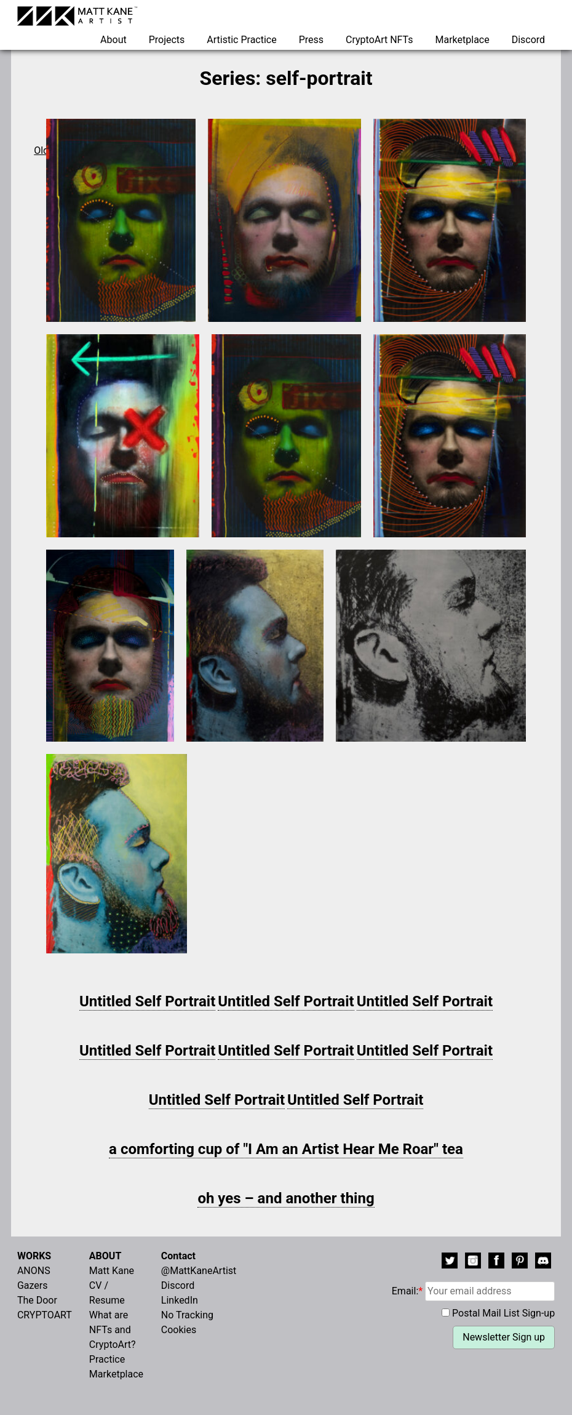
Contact (178, 1256)
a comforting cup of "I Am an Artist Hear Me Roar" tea (286, 1149)
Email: (473, 1291)
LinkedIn (179, 1300)
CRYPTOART (44, 1315)
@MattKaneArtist (198, 1271)
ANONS (33, 1271)
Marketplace (462, 40)
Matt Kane (111, 1271)
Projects (167, 40)
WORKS (34, 1256)
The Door (37, 1300)
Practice (107, 1359)
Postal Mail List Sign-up (503, 1313)
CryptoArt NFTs (379, 40)
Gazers (32, 1285)
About (113, 40)
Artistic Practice (241, 40)
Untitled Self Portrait (147, 1001)
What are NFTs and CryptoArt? (112, 1329)
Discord (528, 40)
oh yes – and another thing (285, 1198)
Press (311, 40)
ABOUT (105, 1256)
